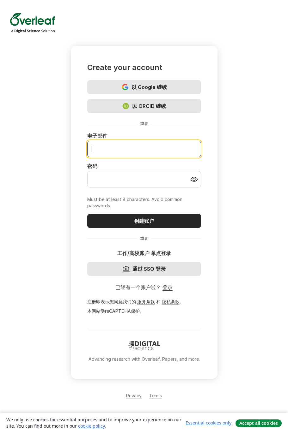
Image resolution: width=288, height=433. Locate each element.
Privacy (134, 395)
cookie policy (91, 426)
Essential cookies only (208, 423)
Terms (155, 395)
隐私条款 (171, 301)
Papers (169, 359)
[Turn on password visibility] (194, 179)
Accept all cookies (258, 423)
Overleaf (151, 359)
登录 (167, 287)
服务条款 (146, 301)
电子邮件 (97, 136)
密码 (92, 166)
